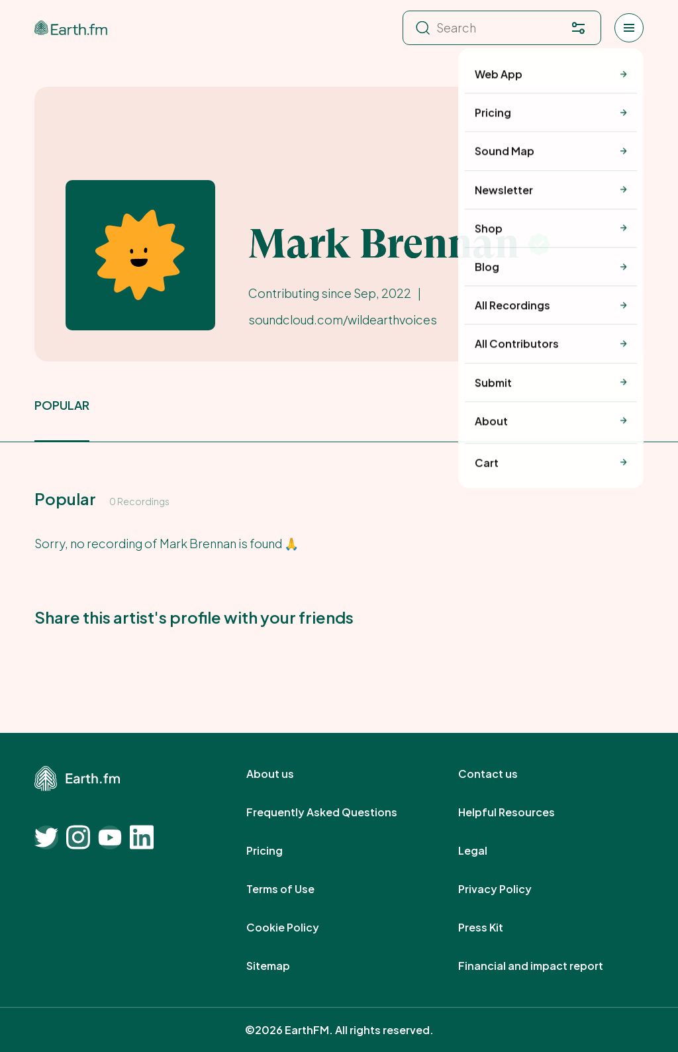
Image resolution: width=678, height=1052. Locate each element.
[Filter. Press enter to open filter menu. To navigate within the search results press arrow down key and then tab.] (578, 28)
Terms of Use (295, 889)
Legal (487, 851)
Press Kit (495, 927)
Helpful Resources (521, 812)
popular (61, 404)
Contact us (502, 774)
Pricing (279, 851)
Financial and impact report (545, 966)
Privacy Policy (509, 889)
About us (284, 774)
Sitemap (282, 966)
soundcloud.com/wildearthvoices (342, 319)
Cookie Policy (297, 927)
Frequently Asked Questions (336, 812)
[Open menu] (629, 27)
